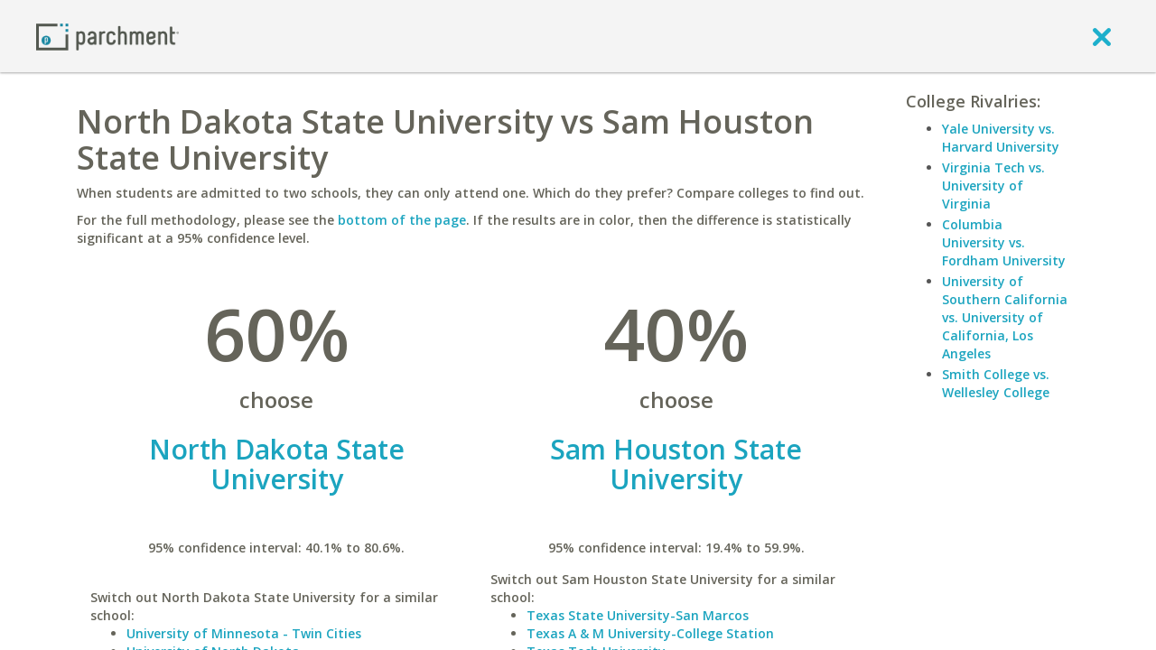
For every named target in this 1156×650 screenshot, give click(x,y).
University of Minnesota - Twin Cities (243, 633)
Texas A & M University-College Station (650, 633)
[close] (1102, 36)
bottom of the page (402, 219)
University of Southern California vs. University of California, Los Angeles (1004, 317)
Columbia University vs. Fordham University (1004, 242)
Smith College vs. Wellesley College (995, 383)
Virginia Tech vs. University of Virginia (993, 185)
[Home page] (107, 35)
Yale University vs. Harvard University (1000, 137)
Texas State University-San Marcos (638, 615)
